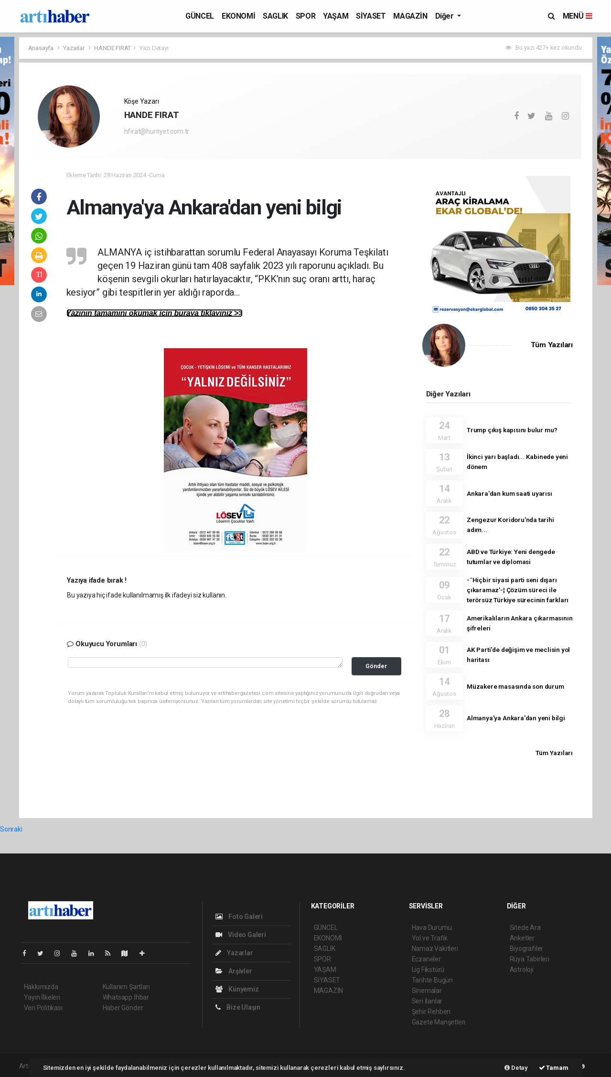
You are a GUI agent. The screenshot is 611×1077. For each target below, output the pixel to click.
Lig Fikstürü (428, 969)
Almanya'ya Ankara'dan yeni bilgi (516, 718)
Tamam (553, 1067)
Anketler (522, 938)
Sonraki (11, 829)
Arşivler (233, 971)
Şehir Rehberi (431, 1011)
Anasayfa (41, 48)
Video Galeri (240, 934)
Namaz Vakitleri (435, 948)
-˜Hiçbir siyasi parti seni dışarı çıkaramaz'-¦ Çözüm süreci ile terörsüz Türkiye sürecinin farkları (517, 590)
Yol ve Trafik (430, 938)
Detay (516, 1067)
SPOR (305, 16)
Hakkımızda (41, 987)
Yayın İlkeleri (42, 997)
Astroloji (522, 969)
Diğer (445, 16)
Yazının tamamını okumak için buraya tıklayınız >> (154, 313)
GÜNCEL (199, 16)
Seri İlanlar (427, 1001)
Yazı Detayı (154, 48)
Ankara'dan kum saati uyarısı (509, 493)
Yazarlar (74, 48)
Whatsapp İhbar (126, 997)
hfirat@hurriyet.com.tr (157, 131)
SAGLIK (275, 16)
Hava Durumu (432, 927)
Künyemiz (237, 989)
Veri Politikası (43, 1008)
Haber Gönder (123, 1008)
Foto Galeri (239, 916)
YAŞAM (335, 16)
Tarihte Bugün (432, 980)
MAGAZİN (410, 16)
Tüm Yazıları (552, 345)
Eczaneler (426, 959)
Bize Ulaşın (238, 1007)
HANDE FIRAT (112, 48)
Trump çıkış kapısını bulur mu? (512, 430)
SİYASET (371, 16)
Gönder (376, 666)
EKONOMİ (238, 16)
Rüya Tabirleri (529, 959)
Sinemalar (427, 990)
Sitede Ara (525, 927)
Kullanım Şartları (126, 987)
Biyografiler (527, 948)
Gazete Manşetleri (439, 1022)
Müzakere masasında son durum (515, 686)
